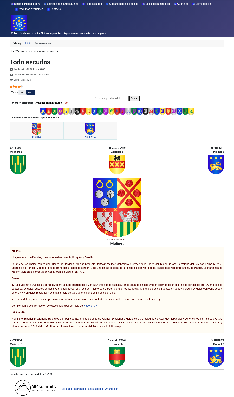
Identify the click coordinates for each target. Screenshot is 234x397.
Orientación (111, 388)
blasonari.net (90, 305)
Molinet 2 (90, 136)
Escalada (66, 388)
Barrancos (80, 388)
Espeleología (95, 388)
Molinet (36, 136)
